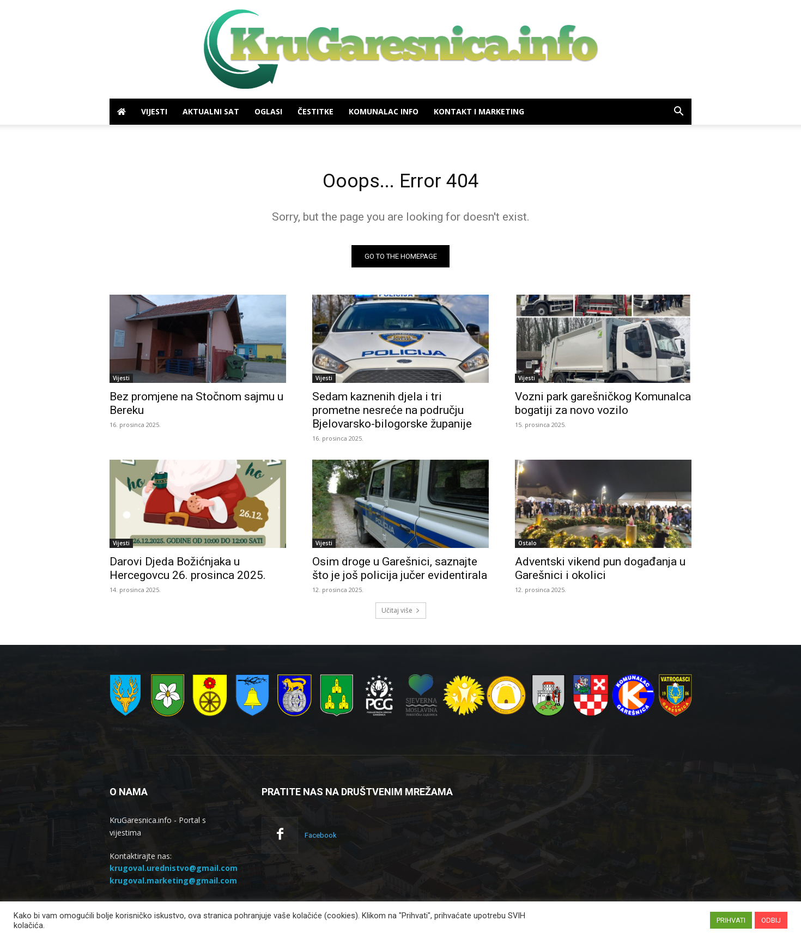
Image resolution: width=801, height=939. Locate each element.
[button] (678, 112)
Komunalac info (383, 111)
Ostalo (527, 546)
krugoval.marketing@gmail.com (173, 884)
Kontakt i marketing (479, 111)
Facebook (321, 838)
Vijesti (154, 111)
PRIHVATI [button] (731, 920)
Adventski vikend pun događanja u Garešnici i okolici (600, 571)
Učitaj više (400, 613)
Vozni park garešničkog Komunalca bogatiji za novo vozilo (603, 406)
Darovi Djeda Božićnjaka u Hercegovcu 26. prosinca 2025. (188, 571)
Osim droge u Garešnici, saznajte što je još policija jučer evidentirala (399, 571)
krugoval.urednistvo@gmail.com (174, 872)
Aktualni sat (211, 111)
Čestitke (315, 111)
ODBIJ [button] (771, 920)
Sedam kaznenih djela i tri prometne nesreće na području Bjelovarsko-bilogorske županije (392, 413)
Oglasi (268, 111)
